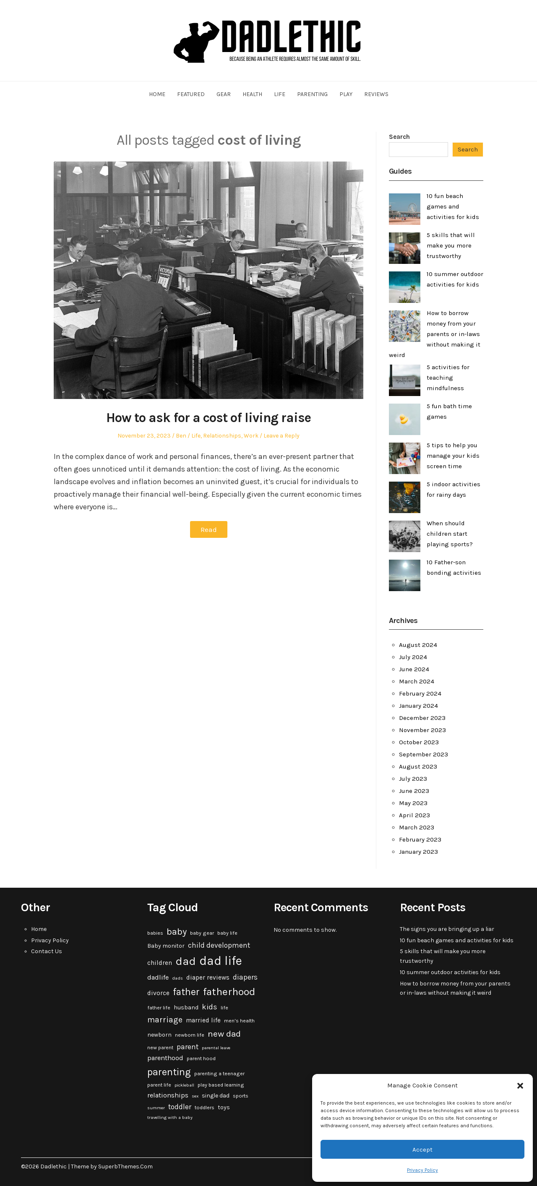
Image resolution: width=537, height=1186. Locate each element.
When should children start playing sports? (450, 533)
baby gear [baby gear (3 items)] (202, 933)
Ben (181, 435)
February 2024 (420, 693)
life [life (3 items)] (224, 1008)
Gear (223, 94)
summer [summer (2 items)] (156, 1107)
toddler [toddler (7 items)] (179, 1107)
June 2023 (414, 791)
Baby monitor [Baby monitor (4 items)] (166, 945)
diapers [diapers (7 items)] (245, 977)
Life (279, 94)
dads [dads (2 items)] (177, 978)
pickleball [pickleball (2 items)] (184, 1085)
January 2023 (418, 851)
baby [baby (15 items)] (177, 931)
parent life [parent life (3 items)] (159, 1085)
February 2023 (420, 839)
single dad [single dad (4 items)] (215, 1095)
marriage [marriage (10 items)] (164, 1019)
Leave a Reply (281, 435)
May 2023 (413, 803)
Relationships (222, 435)
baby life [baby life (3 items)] (227, 933)
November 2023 (422, 730)
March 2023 (416, 827)
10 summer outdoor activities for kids (450, 972)
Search (399, 137)
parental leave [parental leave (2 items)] (216, 1047)
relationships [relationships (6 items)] (167, 1095)
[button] (520, 1086)
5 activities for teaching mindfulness (448, 377)
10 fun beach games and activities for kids (453, 206)
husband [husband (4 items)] (186, 1007)
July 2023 (413, 778)
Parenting (312, 94)
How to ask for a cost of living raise (209, 417)
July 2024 (413, 657)
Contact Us (46, 951)
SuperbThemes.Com (125, 1166)
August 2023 (418, 766)
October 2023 (419, 742)
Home (157, 94)
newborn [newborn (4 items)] (159, 1034)
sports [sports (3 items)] (240, 1096)
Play (345, 94)
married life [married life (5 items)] (203, 1020)
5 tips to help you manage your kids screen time (453, 455)
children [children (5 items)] (159, 963)
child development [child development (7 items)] (219, 945)
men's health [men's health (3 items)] (239, 1021)
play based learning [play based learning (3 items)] (221, 1085)
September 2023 (423, 754)
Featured (191, 94)
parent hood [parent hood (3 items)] (201, 1058)
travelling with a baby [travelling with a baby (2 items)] (170, 1117)
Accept (422, 1149)
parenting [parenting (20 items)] (169, 1072)
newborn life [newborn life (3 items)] (189, 1035)
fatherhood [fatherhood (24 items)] (229, 991)
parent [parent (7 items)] (187, 1047)
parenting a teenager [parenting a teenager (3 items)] (219, 1074)
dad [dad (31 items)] (185, 961)
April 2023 (414, 815)
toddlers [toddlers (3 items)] (204, 1107)
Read (209, 529)
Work (251, 435)
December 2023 (422, 718)
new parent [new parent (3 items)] (160, 1047)
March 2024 (416, 681)
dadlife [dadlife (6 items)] (158, 977)
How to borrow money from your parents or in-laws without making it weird (434, 334)
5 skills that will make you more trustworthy (451, 245)
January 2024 (418, 705)
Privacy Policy (422, 1170)
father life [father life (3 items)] (158, 1008)
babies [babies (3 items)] (155, 933)
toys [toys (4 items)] (224, 1107)
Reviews (376, 94)
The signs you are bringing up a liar (447, 929)
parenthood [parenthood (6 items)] (165, 1058)
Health (252, 94)
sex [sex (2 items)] (195, 1096)
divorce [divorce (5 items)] (158, 993)
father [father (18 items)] (186, 992)
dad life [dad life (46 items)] (220, 961)
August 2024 (418, 645)
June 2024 (414, 669)
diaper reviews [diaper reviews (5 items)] (207, 977)
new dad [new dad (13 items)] (224, 1034)
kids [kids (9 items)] (209, 1006)
